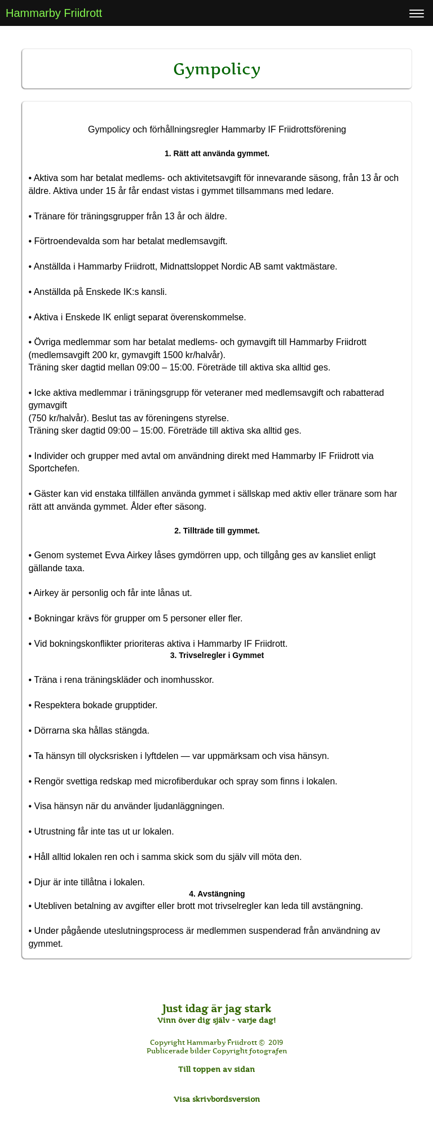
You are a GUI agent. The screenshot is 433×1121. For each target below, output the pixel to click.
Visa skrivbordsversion (217, 1099)
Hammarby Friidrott (54, 13)
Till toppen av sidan (216, 1069)
